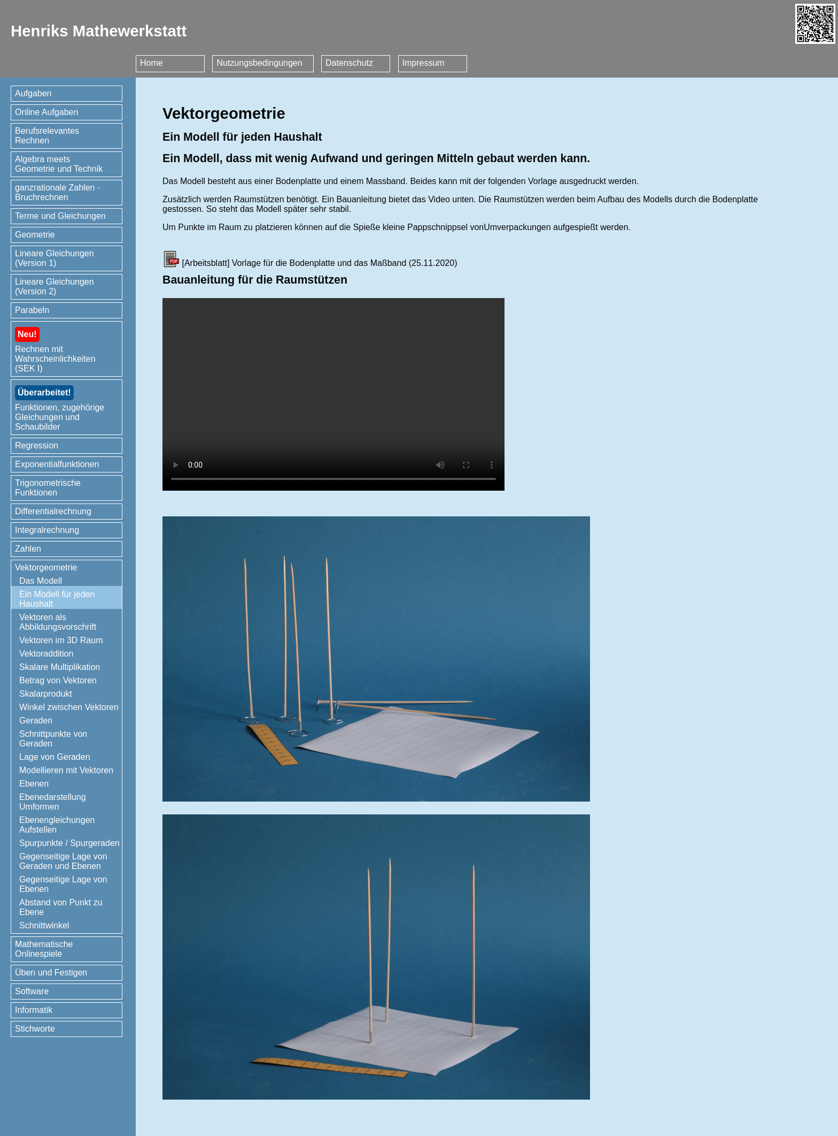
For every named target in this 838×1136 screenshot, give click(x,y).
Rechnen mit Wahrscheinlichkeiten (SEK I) (55, 350)
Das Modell (40, 580)
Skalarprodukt (45, 693)
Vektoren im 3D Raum (61, 640)
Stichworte (35, 1028)
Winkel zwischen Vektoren (69, 707)
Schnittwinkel (44, 925)
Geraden (35, 720)
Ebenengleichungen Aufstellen (57, 824)
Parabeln (32, 310)
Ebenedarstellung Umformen (52, 801)
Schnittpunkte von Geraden (53, 738)
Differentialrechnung (53, 511)
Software (32, 991)
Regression (36, 445)
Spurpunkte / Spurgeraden (69, 843)
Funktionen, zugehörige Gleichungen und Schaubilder (59, 408)
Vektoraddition (46, 653)
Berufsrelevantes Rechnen (47, 135)
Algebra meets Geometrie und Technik (59, 164)
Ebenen (34, 783)
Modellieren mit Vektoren (66, 770)
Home (151, 62)
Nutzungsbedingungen (259, 62)
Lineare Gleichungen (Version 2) (54, 286)
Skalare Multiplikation (59, 667)
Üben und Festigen (51, 972)
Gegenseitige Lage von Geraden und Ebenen (63, 861)
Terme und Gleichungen (60, 215)
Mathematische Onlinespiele (44, 949)
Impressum (423, 62)
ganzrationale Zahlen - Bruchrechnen (57, 192)
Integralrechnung (47, 530)
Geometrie (35, 234)
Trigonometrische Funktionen (48, 487)
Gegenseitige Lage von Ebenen (63, 884)
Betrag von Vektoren (58, 680)
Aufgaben (33, 93)
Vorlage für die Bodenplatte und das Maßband (319, 263)
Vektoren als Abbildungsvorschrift (57, 622)
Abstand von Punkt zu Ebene (61, 907)
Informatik (33, 1010)
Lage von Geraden (54, 756)
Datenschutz (349, 62)
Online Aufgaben (46, 112)
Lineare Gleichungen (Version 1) (54, 258)
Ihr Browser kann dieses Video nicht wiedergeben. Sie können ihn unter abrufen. (333, 394)
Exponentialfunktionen (57, 464)
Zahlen (28, 548)
